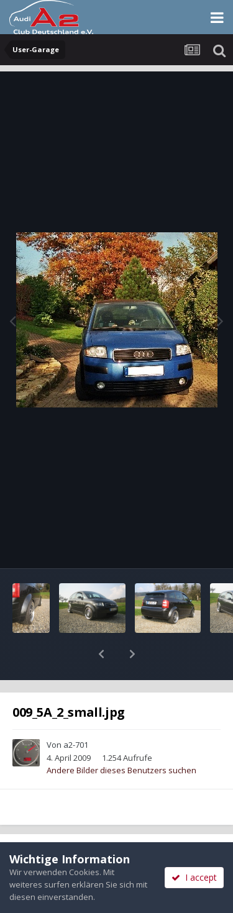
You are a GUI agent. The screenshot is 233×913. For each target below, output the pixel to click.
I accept (194, 877)
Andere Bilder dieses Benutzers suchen (121, 737)
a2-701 (75, 712)
